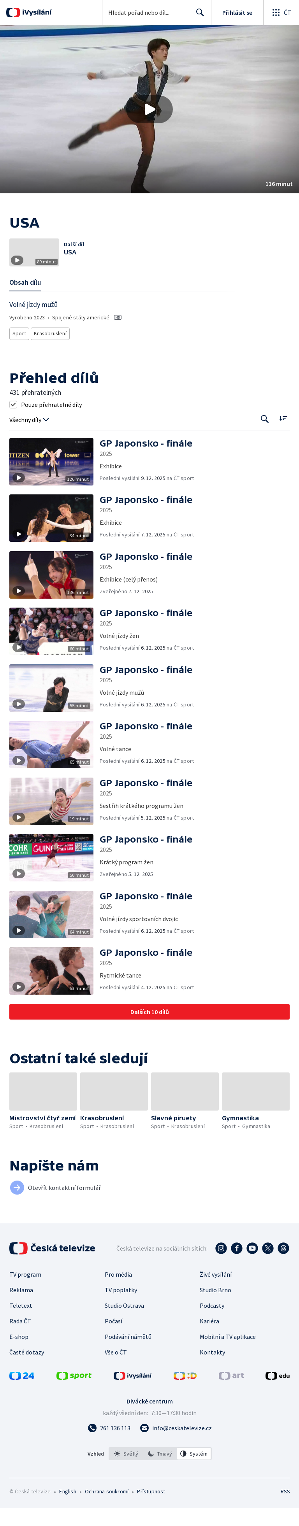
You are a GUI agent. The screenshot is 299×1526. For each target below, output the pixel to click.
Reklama (21, 1308)
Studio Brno (215, 1308)
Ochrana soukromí (106, 1509)
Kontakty (212, 1370)
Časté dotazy (26, 1370)
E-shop (18, 1355)
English (67, 1509)
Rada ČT (20, 1339)
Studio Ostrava (124, 1324)
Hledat (198, 15)
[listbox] (160, 1472)
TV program (25, 1292)
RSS (285, 1509)
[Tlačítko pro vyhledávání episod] (265, 438)
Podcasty (212, 1324)
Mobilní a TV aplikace (228, 1355)
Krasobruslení (49, 353)
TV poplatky (121, 1308)
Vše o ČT (116, 1370)
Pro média (118, 1292)
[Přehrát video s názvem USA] (149, 109)
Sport (19, 353)
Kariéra (209, 1339)
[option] (126, 1472)
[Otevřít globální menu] (281, 12)
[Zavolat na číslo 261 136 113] (109, 1446)
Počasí (113, 1339)
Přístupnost (151, 1509)
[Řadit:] (283, 437)
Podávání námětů (128, 1355)
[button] (149, 109)
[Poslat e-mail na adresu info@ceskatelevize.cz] (176, 1446)
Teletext (20, 1324)
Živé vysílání (216, 1292)
